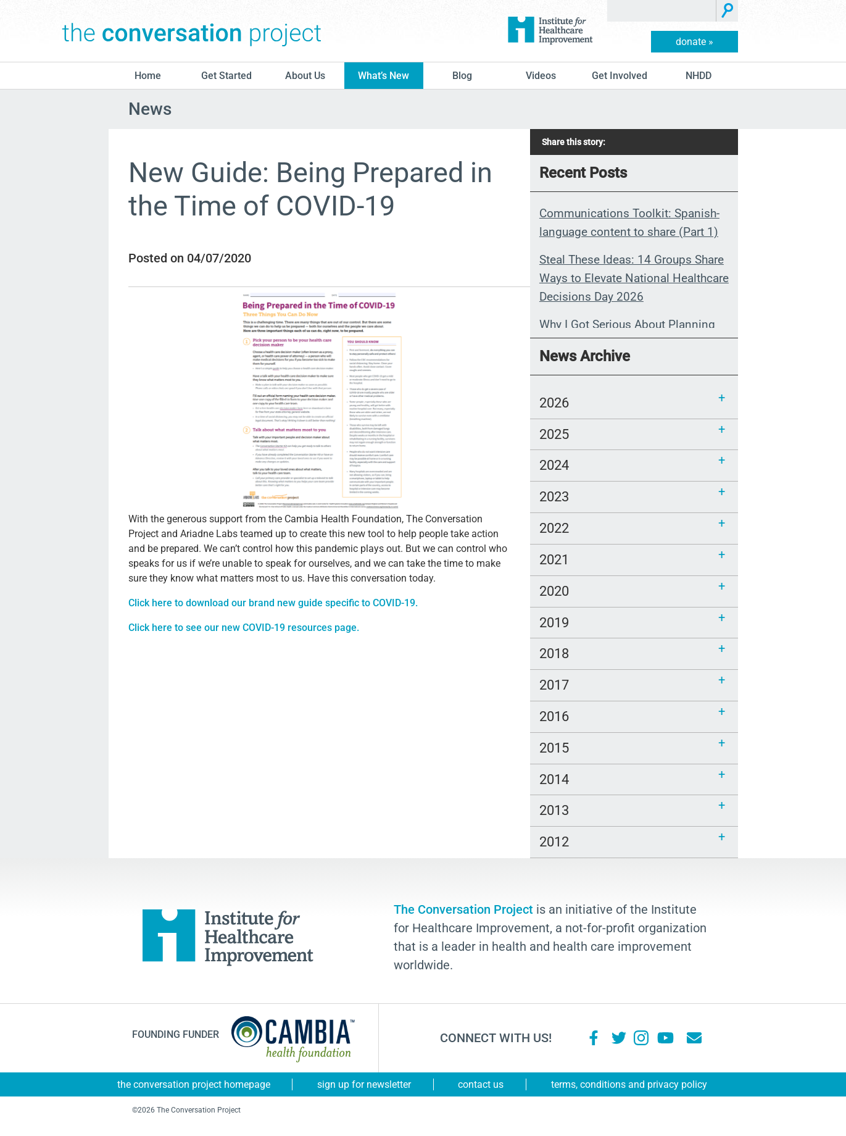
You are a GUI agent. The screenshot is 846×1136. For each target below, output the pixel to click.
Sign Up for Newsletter (364, 1084)
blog (462, 75)
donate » (694, 42)
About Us (305, 75)
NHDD (698, 75)
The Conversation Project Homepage (193, 1084)
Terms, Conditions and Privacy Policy (629, 1084)
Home (148, 75)
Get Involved (619, 75)
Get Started (226, 75)
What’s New (383, 75)
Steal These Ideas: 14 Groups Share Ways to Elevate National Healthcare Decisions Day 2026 (634, 278)
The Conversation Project (192, 30)
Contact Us (481, 1084)
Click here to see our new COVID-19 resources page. (243, 627)
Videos (541, 75)
